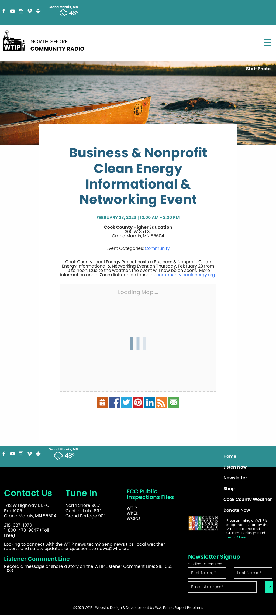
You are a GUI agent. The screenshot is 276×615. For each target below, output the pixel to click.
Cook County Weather (247, 499)
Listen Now (235, 467)
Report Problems (189, 607)
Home (229, 456)
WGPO (133, 518)
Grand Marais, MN (63, 449)
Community (157, 248)
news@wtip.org (113, 548)
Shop (229, 489)
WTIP (132, 508)
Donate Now (236, 510)
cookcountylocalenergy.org (185, 275)
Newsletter (235, 478)
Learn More (238, 537)
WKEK (133, 513)
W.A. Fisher (164, 607)
